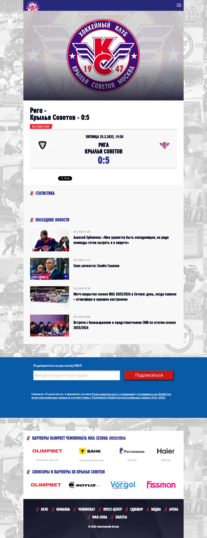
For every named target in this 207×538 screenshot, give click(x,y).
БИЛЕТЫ (121, 517)
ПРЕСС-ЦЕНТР (112, 509)
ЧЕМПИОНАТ (86, 509)
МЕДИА (156, 509)
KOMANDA (63, 509)
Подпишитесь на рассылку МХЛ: (57, 365)
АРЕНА (173, 509)
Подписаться (149, 375)
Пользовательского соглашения (113, 394)
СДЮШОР (136, 509)
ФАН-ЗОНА (99, 517)
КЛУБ (44, 509)
